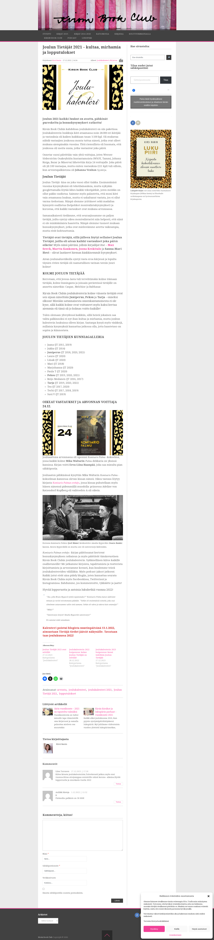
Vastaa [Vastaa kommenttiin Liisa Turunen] (118, 784)
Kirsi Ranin (56, 60)
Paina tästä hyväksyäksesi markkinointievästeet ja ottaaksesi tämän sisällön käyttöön (151, 102)
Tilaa (165, 80)
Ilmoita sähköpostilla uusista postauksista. (63, 893)
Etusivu (47, 34)
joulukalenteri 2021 (100, 689)
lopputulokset (67, 693)
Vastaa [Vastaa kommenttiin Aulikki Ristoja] (118, 802)
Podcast (72, 38)
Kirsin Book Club (53, 38)
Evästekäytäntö (175, 935)
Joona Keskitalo (90, 248)
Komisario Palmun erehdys (66, 482)
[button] (208, 896)
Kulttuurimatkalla (140, 34)
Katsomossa (102, 34)
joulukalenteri (77, 689)
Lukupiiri (87, 38)
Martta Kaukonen (65, 248)
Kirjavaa (119, 34)
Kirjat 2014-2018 (82, 34)
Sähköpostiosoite (51, 866)
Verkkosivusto (49, 878)
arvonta (62, 689)
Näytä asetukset (199, 929)
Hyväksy (154, 929)
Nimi (46, 854)
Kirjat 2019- (63, 34)
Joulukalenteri (103, 60)
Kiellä (176, 929)
